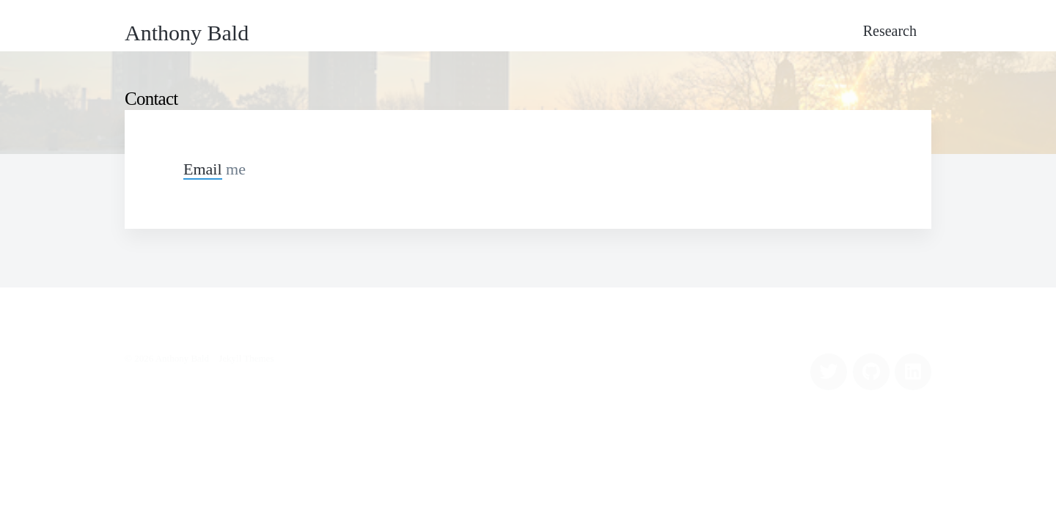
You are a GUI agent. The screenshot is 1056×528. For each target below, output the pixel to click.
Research (890, 31)
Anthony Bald (187, 33)
